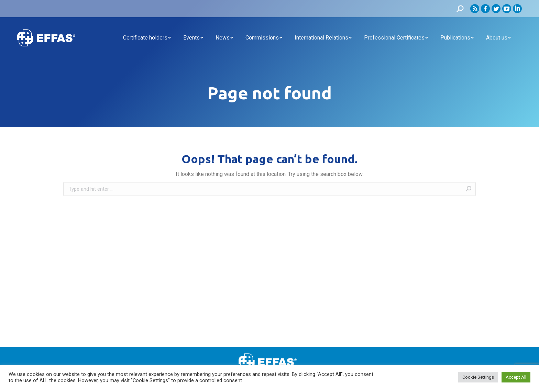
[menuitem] (147, 38)
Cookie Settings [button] (478, 377)
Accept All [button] (516, 377)
